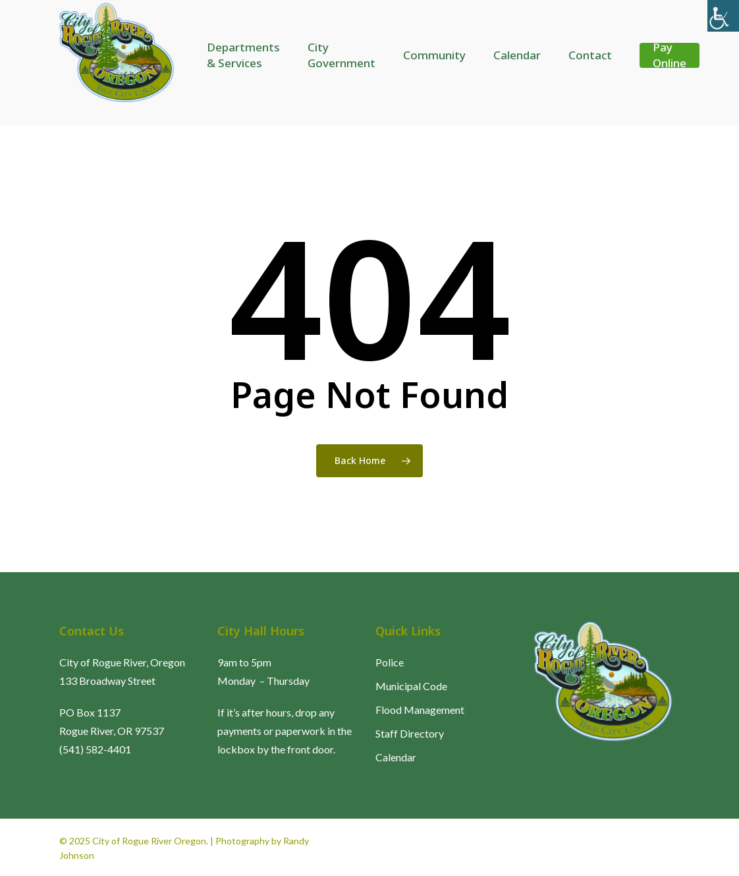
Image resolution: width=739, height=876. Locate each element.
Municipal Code (411, 686)
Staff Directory (409, 733)
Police (389, 662)
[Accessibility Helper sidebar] (723, 16)
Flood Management (419, 709)
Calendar (395, 757)
